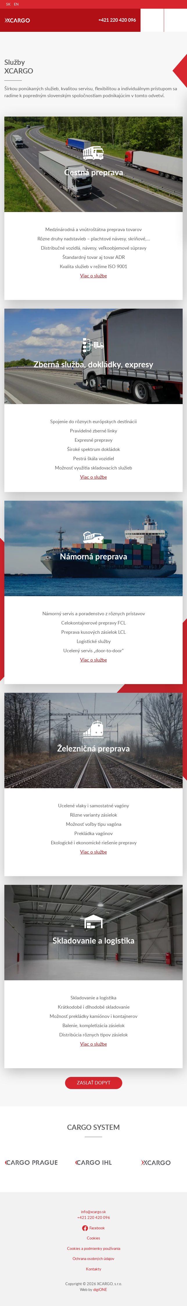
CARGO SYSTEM (93, 1127)
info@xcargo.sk (93, 1212)
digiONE (100, 1290)
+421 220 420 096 (117, 20)
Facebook (93, 1228)
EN (16, 4)
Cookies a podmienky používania (93, 1249)
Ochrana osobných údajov (93, 1259)
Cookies (93, 1238)
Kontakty (93, 1269)
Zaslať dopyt (93, 1083)
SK (8, 4)
